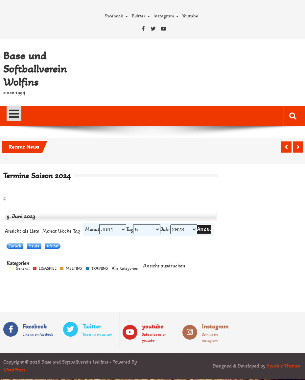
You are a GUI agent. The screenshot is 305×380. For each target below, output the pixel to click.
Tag (129, 230)
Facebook (114, 16)
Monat (49, 231)
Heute (34, 247)
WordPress (14, 371)
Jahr (165, 230)
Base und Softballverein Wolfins (35, 69)
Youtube (190, 16)
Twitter (138, 16)
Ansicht (164, 267)
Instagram (163, 16)
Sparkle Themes (283, 367)
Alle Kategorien (125, 270)
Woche (65, 231)
